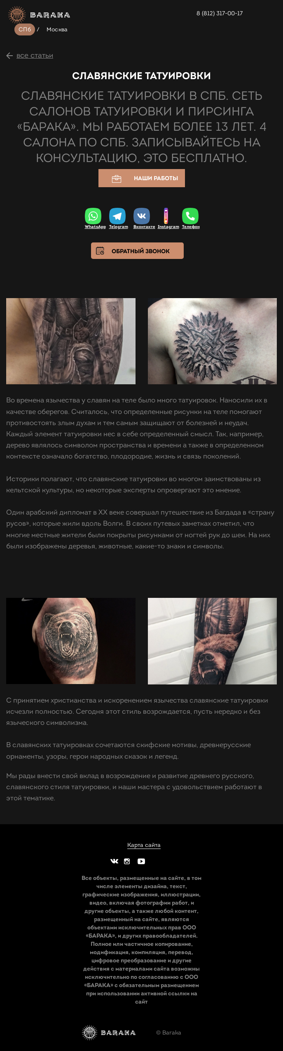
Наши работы (141, 178)
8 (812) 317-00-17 (219, 13)
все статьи (34, 55)
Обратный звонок (141, 251)
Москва (57, 29)
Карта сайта (144, 845)
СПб (25, 29)
